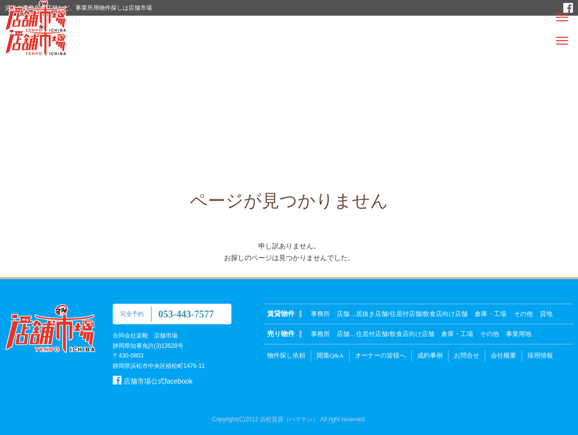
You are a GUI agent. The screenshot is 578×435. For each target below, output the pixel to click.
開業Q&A (330, 355)
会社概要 (503, 355)
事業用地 (518, 334)
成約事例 (430, 355)
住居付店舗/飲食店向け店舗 (395, 334)
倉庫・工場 (490, 313)
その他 (523, 313)
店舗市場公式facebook (153, 381)
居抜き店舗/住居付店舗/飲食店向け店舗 (412, 313)
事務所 (320, 313)
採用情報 (540, 355)
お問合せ (466, 355)
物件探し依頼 (286, 355)
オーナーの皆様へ (380, 355)
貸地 (546, 313)
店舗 (343, 313)
